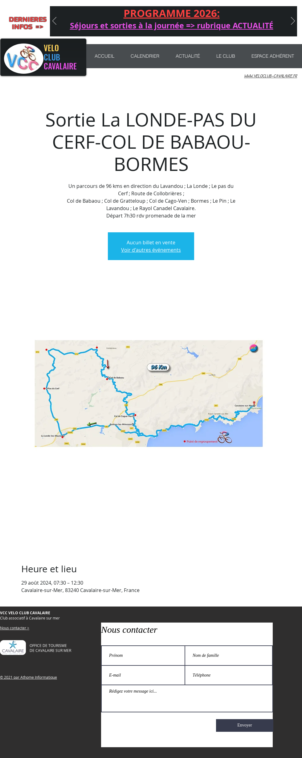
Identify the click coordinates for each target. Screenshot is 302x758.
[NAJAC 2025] (174, 28)
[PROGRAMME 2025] (228, 28)
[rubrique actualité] (219, 28)
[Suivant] (293, 21)
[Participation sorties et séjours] (192, 28)
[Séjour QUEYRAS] (129, 28)
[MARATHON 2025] (183, 28)
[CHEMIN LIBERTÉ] (165, 28)
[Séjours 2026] (119, 28)
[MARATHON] (201, 28)
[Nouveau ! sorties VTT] (156, 28)
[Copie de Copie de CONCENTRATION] (210, 28)
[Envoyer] (244, 725)
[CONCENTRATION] (147, 28)
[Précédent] (54, 21)
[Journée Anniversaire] (138, 28)
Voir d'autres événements (151, 249)
